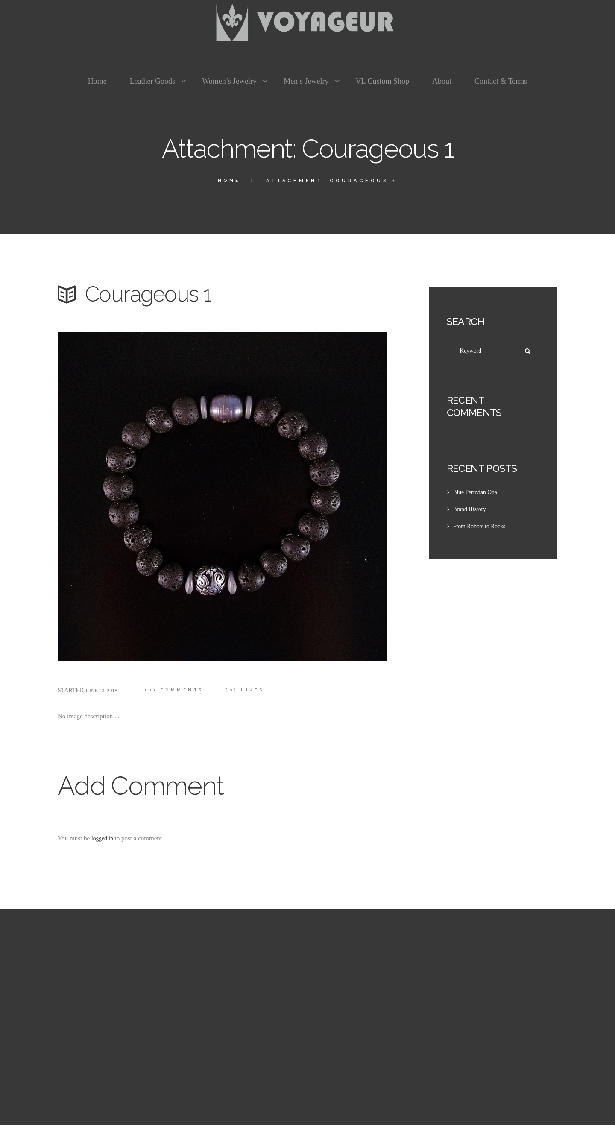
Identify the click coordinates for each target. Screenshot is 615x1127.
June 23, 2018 (103, 690)
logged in (103, 838)
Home (229, 181)
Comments (182, 690)
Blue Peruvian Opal (478, 494)
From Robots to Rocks (482, 528)
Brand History (471, 511)
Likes (260, 690)
